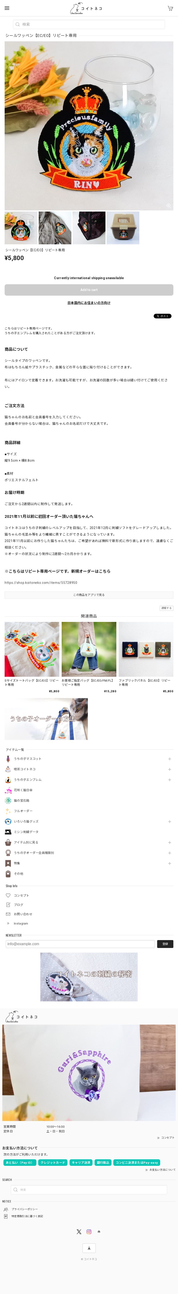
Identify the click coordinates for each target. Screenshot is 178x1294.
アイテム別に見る (26, 842)
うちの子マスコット (28, 759)
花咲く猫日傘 (23, 790)
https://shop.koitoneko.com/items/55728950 (41, 583)
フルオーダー (23, 811)
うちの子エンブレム (28, 779)
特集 (17, 863)
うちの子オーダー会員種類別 (34, 853)
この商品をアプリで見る (89, 595)
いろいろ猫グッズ (26, 821)
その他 (18, 874)
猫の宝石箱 (21, 800)
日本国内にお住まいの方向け (89, 303)
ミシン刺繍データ (26, 832)
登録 (165, 944)
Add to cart (89, 290)
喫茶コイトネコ (24, 769)
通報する (166, 608)
